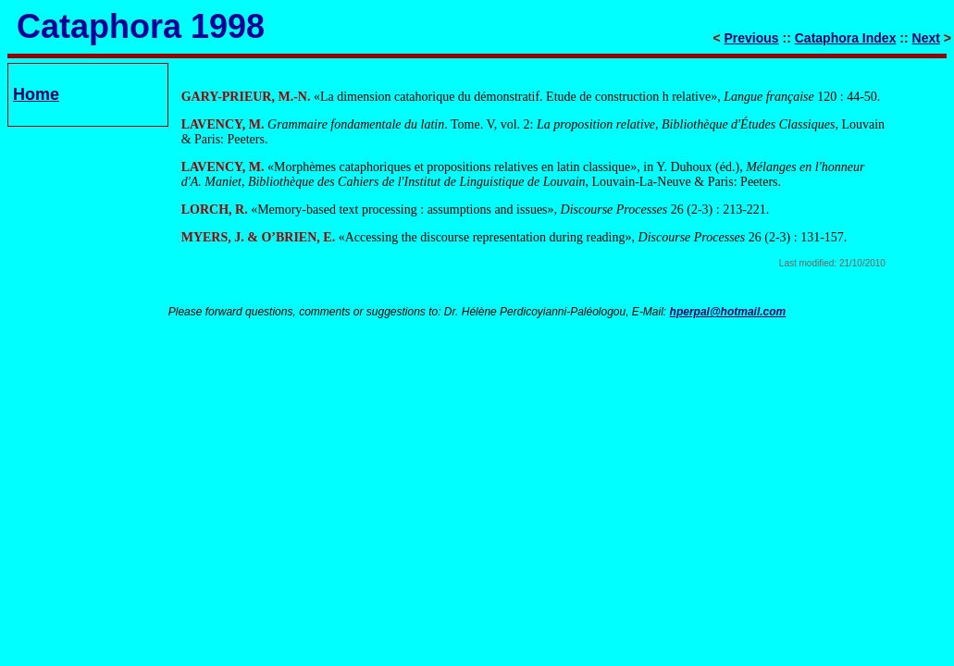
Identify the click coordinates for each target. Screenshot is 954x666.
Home (36, 94)
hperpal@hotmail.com (728, 311)
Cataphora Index (846, 38)
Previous (752, 38)
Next (926, 38)
